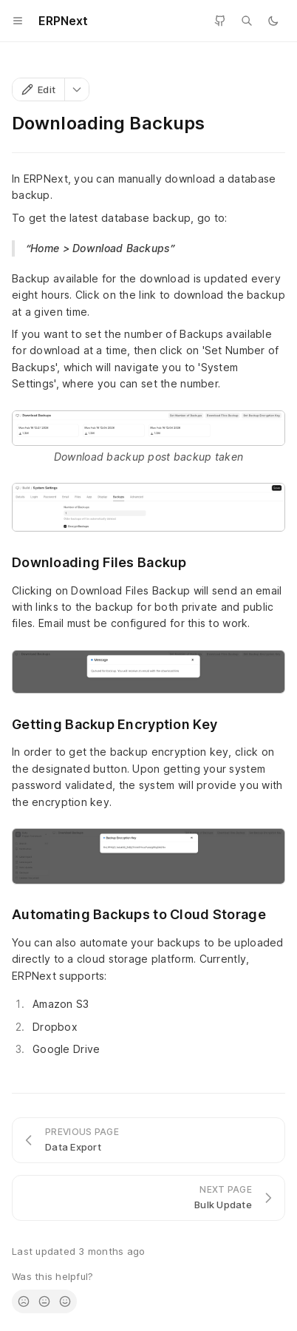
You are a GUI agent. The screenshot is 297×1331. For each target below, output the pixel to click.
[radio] (23, 1301)
